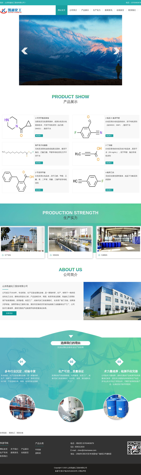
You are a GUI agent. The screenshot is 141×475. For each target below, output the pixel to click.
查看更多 (9, 313)
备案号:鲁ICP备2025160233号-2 (67, 471)
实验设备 (56, 255)
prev (24, 51)
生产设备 (8, 255)
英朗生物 (20, 433)
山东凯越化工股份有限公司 (77, 468)
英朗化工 (12, 433)
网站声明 (82, 471)
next (116, 51)
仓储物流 (104, 255)
